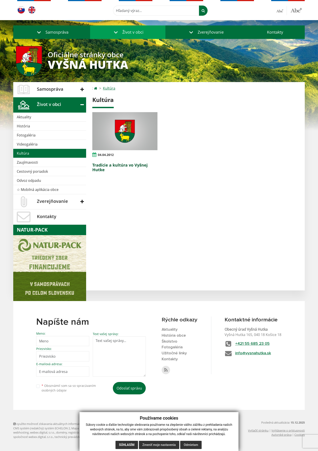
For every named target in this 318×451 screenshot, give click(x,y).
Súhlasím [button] (126, 445)
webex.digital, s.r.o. (42, 432)
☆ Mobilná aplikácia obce (38, 189)
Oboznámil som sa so (69, 388)
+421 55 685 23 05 (252, 344)
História (23, 126)
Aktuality (24, 117)
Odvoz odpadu (29, 180)
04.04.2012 (106, 155)
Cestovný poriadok (32, 171)
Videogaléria (27, 144)
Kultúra (23, 153)
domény (61, 432)
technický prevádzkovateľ (71, 437)
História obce (174, 336)
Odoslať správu (129, 388)
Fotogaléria (26, 135)
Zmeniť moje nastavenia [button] (159, 445)
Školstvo (169, 342)
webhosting (21, 432)
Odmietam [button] (191, 445)
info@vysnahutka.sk (253, 353)
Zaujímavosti (27, 162)
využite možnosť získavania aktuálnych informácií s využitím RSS (57, 424)
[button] (51, 32)
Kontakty (275, 32)
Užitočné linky (174, 353)
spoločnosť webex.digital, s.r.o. (33, 437)
